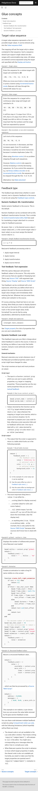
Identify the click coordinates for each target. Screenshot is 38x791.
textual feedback (13, 389)
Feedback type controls (26, 198)
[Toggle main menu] (35, 3)
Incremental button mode (12, 173)
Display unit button (24, 62)
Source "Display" (12, 281)
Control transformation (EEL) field (15, 218)
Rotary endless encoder (16, 171)
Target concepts (30, 772)
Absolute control (18, 156)
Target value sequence (9, 21)
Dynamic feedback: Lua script (12, 30)
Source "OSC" (14, 278)
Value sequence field (14, 45)
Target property (10, 328)
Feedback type (7, 23)
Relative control (15, 163)
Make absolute (20, 180)
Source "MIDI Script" (28, 281)
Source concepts (8, 772)
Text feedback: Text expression (12, 28)
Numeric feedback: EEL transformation (15, 26)
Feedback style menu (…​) (19, 484)
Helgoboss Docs (9, 3)
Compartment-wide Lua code (23, 723)
